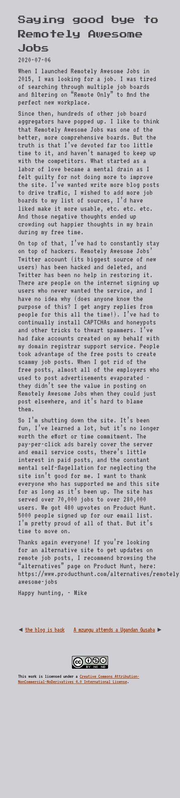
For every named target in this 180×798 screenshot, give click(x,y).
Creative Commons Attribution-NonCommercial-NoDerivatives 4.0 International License (78, 679)
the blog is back (45, 629)
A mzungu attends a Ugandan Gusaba (114, 629)
